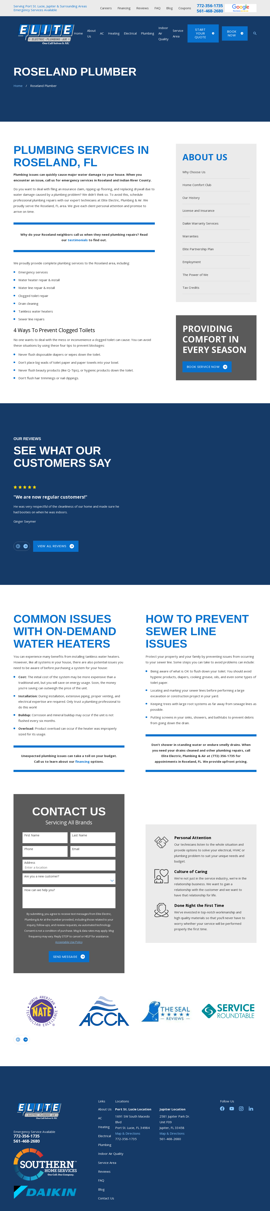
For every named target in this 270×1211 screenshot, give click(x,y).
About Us (105, 1109)
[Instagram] (241, 1108)
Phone (22, 849)
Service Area (107, 1162)
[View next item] (19, 546)
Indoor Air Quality (110, 1153)
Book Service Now (207, 367)
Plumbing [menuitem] (147, 33)
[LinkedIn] (251, 1108)
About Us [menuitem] (91, 33)
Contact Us (106, 1198)
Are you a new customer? (35, 876)
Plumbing (104, 1145)
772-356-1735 (210, 5)
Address (23, 863)
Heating (104, 1127)
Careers (106, 8)
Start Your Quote (204, 33)
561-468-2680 (210, 11)
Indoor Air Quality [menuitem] (163, 33)
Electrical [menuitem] (130, 33)
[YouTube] (232, 1108)
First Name (25, 835)
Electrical (104, 1136)
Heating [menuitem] (114, 33)
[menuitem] (216, 172)
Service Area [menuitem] (178, 33)
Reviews (142, 8)
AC (100, 1118)
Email (69, 849)
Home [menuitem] (78, 33)
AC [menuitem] (102, 33)
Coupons (184, 8)
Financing (124, 8)
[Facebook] (222, 1108)
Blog (169, 8)
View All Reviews (50, 546)
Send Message (63, 956)
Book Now (235, 33)
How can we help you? (33, 890)
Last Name (73, 835)
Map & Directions (127, 1133)
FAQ (157, 8)
